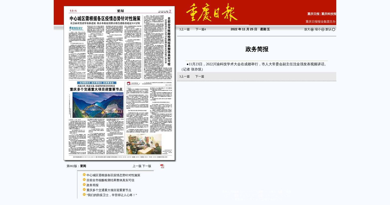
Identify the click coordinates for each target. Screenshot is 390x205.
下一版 (146, 166)
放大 (309, 29)
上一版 (137, 166)
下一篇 (200, 29)
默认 (331, 29)
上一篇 (184, 29)
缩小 (320, 29)
